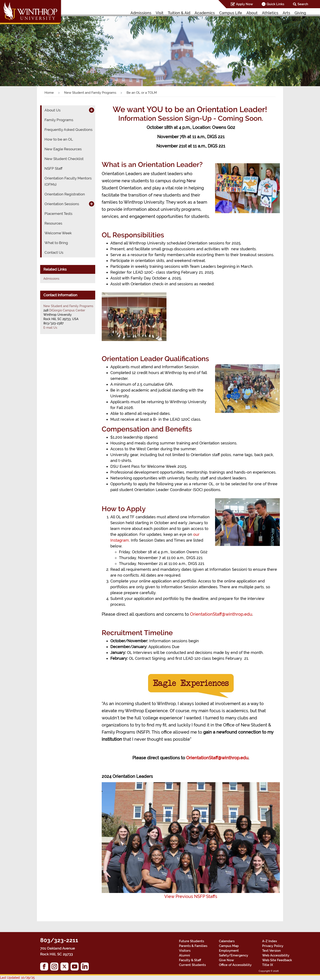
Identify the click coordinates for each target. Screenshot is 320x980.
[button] (24, 47)
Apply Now (244, 4)
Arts (286, 13)
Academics (205, 13)
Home (49, 93)
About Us (52, 110)
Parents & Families (193, 946)
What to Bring (56, 243)
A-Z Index (269, 941)
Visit (159, 13)
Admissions (140, 13)
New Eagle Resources (63, 149)
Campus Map (229, 946)
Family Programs (58, 120)
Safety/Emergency (233, 955)
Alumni (184, 955)
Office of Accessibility (235, 965)
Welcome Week (58, 233)
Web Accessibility (275, 955)
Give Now (226, 960)
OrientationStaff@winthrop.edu (221, 614)
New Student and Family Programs (90, 93)
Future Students (191, 941)
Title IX (267, 965)
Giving (300, 13)
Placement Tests (58, 213)
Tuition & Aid (179, 13)
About (252, 13)
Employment (229, 951)
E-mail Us (50, 327)
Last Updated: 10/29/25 (17, 977)
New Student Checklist (64, 159)
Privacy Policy (272, 946)
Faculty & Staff (190, 960)
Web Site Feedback (277, 960)
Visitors (184, 951)
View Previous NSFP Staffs (190, 896)
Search (303, 4)
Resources (53, 223)
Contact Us (53, 252)
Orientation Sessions (61, 204)
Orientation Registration (64, 194)
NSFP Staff (53, 168)
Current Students (192, 965)
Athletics (270, 13)
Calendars (226, 941)
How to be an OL (58, 139)
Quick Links (275, 4)
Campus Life (230, 13)
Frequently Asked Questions (68, 129)
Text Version (271, 951)
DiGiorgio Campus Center (67, 310)
